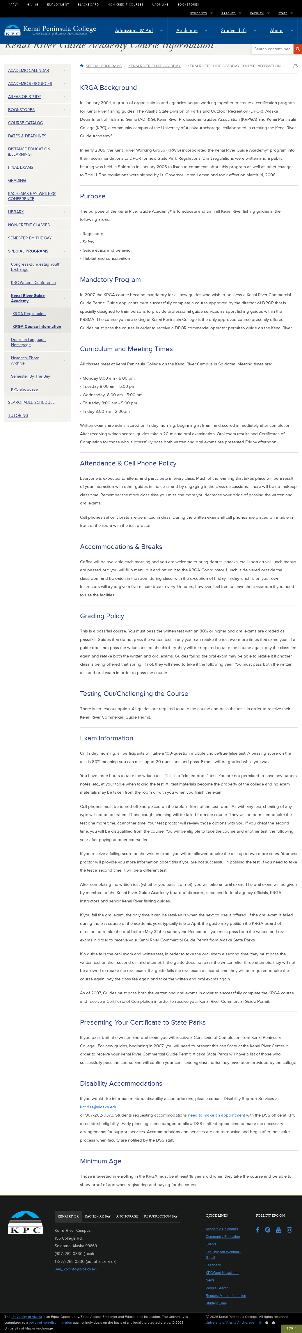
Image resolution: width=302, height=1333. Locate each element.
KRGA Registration (29, 313)
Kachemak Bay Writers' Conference (32, 196)
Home (83, 65)
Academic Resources (30, 83)
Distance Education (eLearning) (29, 152)
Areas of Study (24, 96)
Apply (13, 4)
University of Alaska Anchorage (230, 1322)
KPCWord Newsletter (222, 1273)
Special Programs (28, 251)
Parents (228, 13)
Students (198, 13)
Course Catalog (25, 122)
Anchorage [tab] (127, 1216)
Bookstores (188, 4)
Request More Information (226, 1296)
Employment (58, 4)
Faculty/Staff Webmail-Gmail (223, 1255)
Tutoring (18, 415)
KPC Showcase (24, 389)
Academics (187, 30)
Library (16, 211)
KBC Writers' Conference (33, 282)
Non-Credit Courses (125, 4)
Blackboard (88, 4)
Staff (282, 13)
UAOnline (160, 4)
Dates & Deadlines (27, 136)
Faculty (257, 13)
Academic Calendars (222, 1229)
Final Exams (20, 167)
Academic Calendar (28, 70)
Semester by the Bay (30, 238)
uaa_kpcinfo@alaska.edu (77, 1269)
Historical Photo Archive (25, 361)
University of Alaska (26, 1317)
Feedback (213, 1265)
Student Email (217, 1303)
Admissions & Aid (134, 30)
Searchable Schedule (31, 402)
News (210, 1280)
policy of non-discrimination (50, 1322)
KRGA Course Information (37, 326)
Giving (32, 4)
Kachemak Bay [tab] (98, 1216)
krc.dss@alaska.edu (98, 1107)
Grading (17, 180)
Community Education (223, 1237)
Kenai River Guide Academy (28, 298)
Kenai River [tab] (68, 1216)
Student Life (233, 30)
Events (211, 1244)
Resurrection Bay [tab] (160, 1216)
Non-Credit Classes (29, 225)
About (276, 30)
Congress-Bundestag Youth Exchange (36, 267)
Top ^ (291, 1328)
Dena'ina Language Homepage (28, 342)
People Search (217, 1288)
